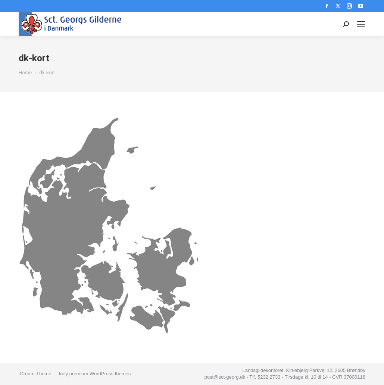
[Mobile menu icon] (360, 24)
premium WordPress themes (100, 373)
